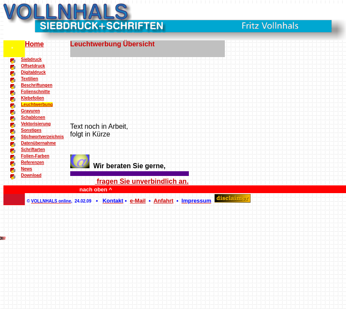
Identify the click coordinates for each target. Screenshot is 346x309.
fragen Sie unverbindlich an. (142, 181)
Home (34, 44)
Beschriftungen (36, 85)
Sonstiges (31, 130)
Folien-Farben (35, 156)
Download (31, 175)
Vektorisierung (36, 123)
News (26, 169)
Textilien (29, 78)
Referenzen (32, 162)
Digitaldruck (33, 72)
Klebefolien (32, 98)
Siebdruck (31, 59)
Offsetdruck (33, 66)
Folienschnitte (35, 91)
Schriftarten (33, 149)
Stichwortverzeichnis (42, 136)
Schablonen (33, 117)
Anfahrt (163, 200)
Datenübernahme (38, 143)
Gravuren (30, 111)
